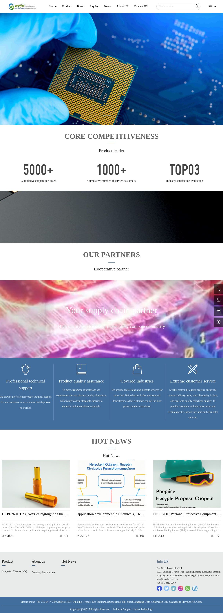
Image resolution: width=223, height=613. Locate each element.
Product (66, 6)
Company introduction (43, 572)
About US (122, 6)
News (107, 6)
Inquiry (94, 6)
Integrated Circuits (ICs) (14, 571)
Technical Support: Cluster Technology (133, 609)
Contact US (141, 6)
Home (52, 6)
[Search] (178, 6)
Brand (80, 6)
